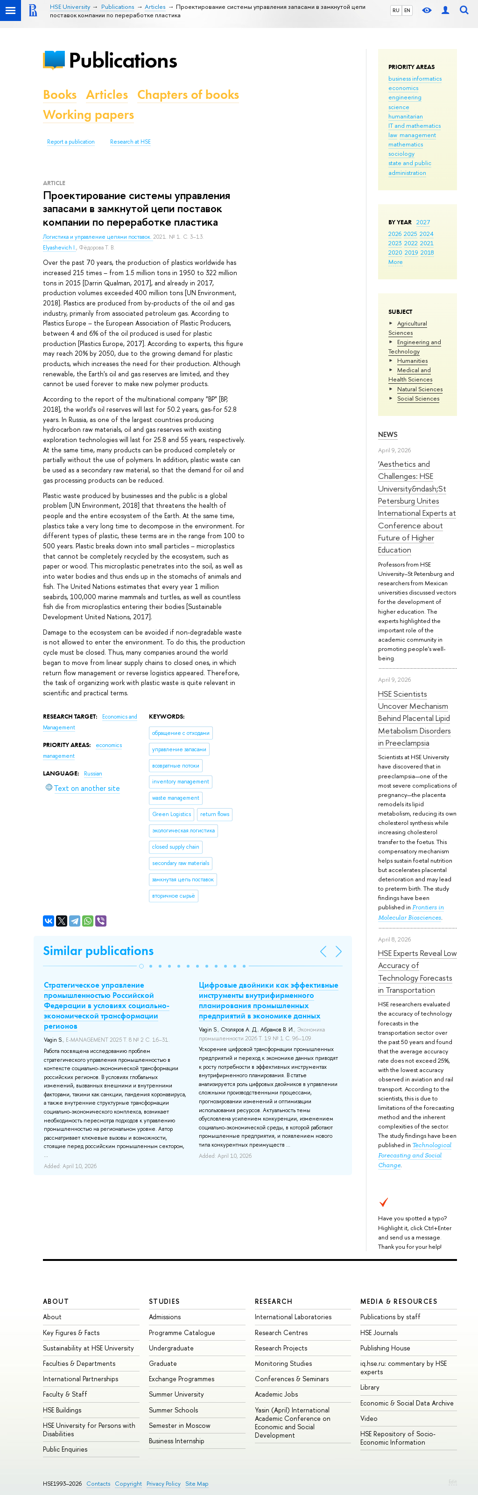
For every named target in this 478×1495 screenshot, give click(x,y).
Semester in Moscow (180, 1425)
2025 (410, 233)
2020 (395, 252)
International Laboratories (293, 1316)
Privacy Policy (164, 1484)
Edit (453, 1481)
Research (274, 1301)
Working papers (88, 114)
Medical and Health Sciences (410, 374)
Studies (164, 1301)
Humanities (412, 360)
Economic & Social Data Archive (407, 1402)
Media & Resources (398, 1301)
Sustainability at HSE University (88, 1347)
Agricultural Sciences (407, 328)
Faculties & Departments (79, 1363)
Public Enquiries (65, 1449)
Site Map (197, 1484)
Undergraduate (171, 1347)
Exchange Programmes (181, 1378)
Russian (93, 773)
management (418, 135)
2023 (395, 243)
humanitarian (405, 116)
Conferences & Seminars (292, 1378)
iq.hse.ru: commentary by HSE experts (403, 1367)
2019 (411, 252)
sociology (401, 153)
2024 (427, 233)
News (388, 434)
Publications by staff (390, 1316)
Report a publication (71, 141)
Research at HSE (130, 141)
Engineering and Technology (414, 346)
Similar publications (98, 950)
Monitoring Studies (283, 1363)
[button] (141, 966)
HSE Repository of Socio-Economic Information (398, 1438)
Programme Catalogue (182, 1332)
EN (407, 10)
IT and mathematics (414, 125)
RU (396, 10)
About (56, 1301)
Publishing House (385, 1347)
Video (369, 1418)
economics (403, 87)
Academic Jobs (276, 1394)
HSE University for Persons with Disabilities (89, 1429)
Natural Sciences (420, 389)
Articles (107, 94)
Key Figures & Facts (71, 1332)
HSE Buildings (62, 1409)
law (392, 135)
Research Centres (281, 1332)
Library (370, 1387)
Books (60, 94)
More (395, 261)
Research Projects (281, 1347)
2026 (394, 233)
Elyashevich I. (59, 247)
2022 (411, 243)
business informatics (415, 78)
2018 (427, 252)
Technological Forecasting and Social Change (414, 1155)
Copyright (128, 1484)
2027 (423, 222)
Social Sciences (418, 398)
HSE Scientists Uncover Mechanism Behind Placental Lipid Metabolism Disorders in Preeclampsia (414, 718)
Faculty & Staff (65, 1394)
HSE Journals (379, 1332)
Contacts (98, 1484)
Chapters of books (188, 94)
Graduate (163, 1363)
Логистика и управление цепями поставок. (98, 237)
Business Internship (176, 1440)
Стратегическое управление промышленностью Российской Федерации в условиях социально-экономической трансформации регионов (106, 1005)
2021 (427, 243)
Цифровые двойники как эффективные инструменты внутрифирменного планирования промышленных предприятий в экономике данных (268, 1000)
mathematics (405, 144)
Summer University (176, 1394)
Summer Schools (173, 1409)
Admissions (165, 1316)
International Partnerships (80, 1378)
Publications (123, 60)
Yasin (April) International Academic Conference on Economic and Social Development (292, 1422)
